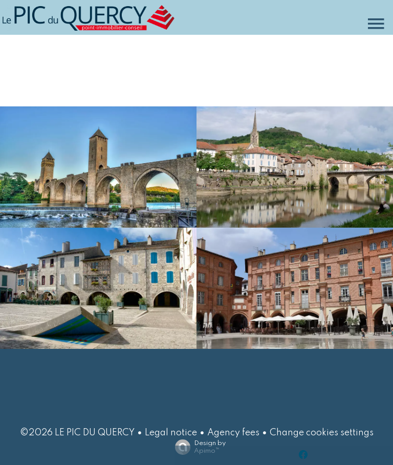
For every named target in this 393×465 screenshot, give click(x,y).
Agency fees (233, 432)
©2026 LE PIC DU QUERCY (77, 432)
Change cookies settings (322, 432)
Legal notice (171, 432)
